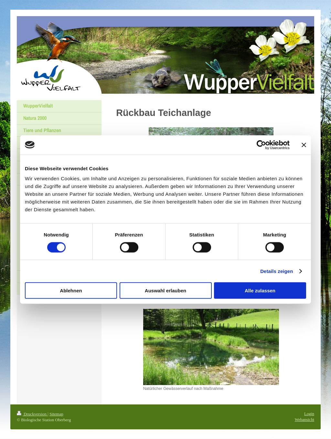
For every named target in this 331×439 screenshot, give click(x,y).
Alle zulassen (260, 290)
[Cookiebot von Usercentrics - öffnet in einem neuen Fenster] (261, 145)
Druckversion (32, 414)
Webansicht (304, 419)
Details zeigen (276, 271)
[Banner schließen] (304, 144)
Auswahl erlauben (165, 290)
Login (309, 413)
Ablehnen (71, 290)
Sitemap (56, 414)
